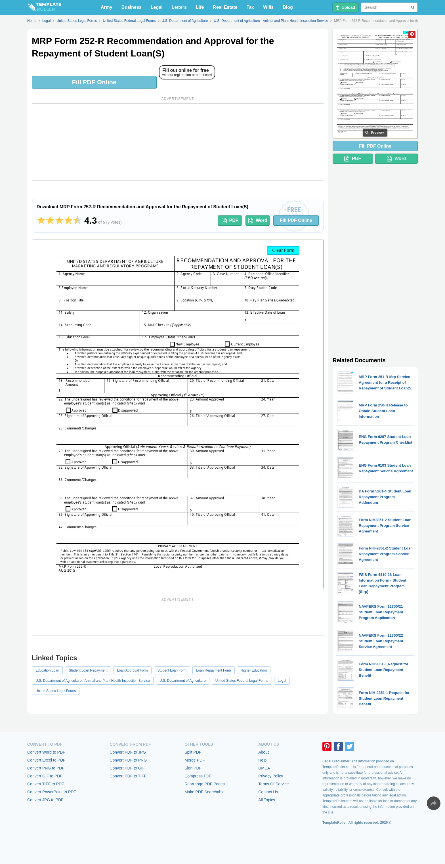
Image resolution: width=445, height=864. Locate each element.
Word (257, 220)
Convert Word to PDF (46, 752)
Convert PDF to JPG (128, 752)
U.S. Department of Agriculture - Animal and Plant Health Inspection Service (92, 681)
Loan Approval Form (132, 670)
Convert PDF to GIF (127, 768)
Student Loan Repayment (88, 670)
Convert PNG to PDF (45, 768)
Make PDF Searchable (204, 792)
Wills (268, 7)
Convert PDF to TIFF (128, 776)
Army (106, 7)
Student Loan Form (172, 670)
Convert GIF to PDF (44, 776)
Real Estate (225, 7)
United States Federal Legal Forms (241, 681)
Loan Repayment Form (213, 670)
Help (262, 760)
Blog (288, 7)
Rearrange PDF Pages (204, 784)
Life (200, 7)
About (263, 752)
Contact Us (268, 792)
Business (131, 7)
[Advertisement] (178, 141)
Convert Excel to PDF (46, 760)
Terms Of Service (273, 784)
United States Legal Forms (55, 691)
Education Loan (47, 670)
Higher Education (254, 670)
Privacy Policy (270, 776)
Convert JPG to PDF (45, 800)
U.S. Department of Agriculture (182, 681)
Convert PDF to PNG (128, 760)
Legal (157, 7)
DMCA (264, 768)
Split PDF (192, 752)
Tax (250, 7)
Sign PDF (192, 768)
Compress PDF (198, 776)
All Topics (266, 800)
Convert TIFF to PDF (45, 784)
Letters (179, 7)
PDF (230, 220)
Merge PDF (194, 760)
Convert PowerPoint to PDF (51, 792)
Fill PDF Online (94, 82)
